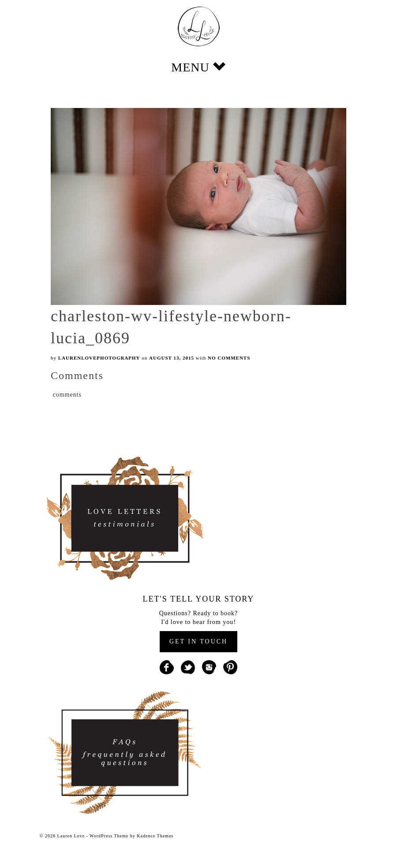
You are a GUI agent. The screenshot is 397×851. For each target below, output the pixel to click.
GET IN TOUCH (198, 641)
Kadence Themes (155, 835)
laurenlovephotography (99, 357)
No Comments (229, 357)
